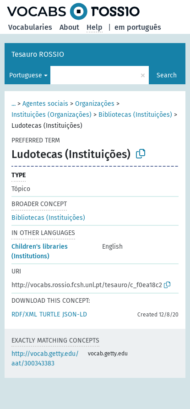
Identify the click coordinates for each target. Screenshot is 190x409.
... (13, 104)
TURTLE (49, 314)
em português (137, 27)
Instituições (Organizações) (51, 115)
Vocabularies (30, 27)
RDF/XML (24, 314)
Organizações (94, 104)
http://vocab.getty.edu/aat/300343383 (45, 358)
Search (167, 75)
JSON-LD (74, 314)
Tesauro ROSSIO (37, 54)
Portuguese (25, 75)
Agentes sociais (45, 104)
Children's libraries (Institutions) (39, 251)
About (69, 27)
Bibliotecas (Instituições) (135, 115)
